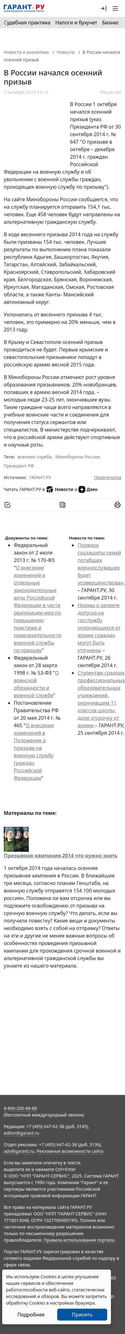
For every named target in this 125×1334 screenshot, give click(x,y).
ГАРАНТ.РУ (40, 477)
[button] (103, 8)
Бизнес (110, 22)
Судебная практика (27, 22)
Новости (66, 52)
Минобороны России (77, 457)
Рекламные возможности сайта (70, 1151)
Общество (110, 92)
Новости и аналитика (26, 52)
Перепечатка (107, 477)
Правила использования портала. (80, 1240)
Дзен (88, 489)
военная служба (35, 457)
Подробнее (30, 1314)
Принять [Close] (82, 1314)
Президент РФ (19, 466)
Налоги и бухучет (76, 22)
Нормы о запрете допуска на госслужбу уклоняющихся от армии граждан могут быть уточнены (99, 628)
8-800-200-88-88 (20, 1108)
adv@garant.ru (19, 1151)
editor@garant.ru (21, 1133)
